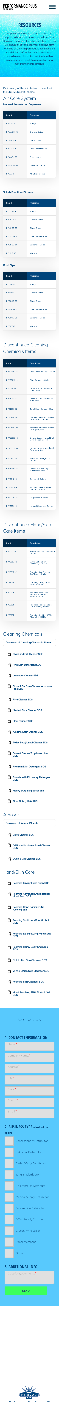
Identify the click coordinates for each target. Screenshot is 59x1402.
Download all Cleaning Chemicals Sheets (28, 642)
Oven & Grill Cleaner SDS (24, 859)
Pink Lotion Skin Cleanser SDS (27, 960)
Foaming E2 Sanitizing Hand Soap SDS (29, 934)
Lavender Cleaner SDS (23, 676)
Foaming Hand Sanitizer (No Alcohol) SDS (26, 907)
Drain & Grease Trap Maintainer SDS (28, 754)
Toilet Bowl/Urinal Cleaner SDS (28, 743)
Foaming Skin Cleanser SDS (26, 982)
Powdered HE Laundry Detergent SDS (29, 778)
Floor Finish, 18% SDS (22, 802)
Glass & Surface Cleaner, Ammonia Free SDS (30, 687)
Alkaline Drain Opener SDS (25, 732)
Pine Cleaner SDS (20, 700)
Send (26, 1290)
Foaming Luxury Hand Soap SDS (28, 883)
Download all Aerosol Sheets (22, 823)
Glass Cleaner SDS (21, 835)
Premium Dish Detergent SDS (27, 767)
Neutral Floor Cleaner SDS (25, 711)
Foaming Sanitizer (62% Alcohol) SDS (28, 921)
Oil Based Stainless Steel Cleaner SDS (29, 846)
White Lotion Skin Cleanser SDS (28, 971)
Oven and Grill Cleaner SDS (25, 654)
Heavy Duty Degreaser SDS (26, 791)
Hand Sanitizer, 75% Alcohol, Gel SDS (29, 993)
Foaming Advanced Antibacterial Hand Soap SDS (29, 894)
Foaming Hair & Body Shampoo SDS (28, 947)
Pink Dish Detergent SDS (24, 665)
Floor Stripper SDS (20, 721)
